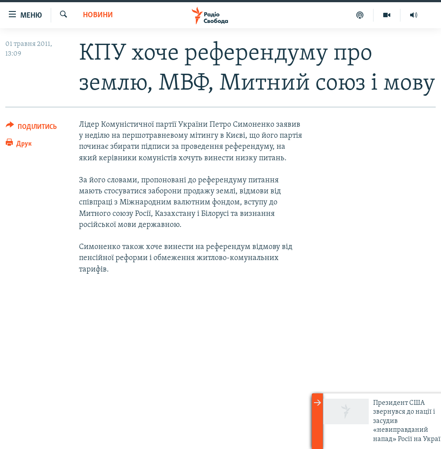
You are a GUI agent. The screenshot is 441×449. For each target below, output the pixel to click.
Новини (98, 15)
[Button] (31, 128)
